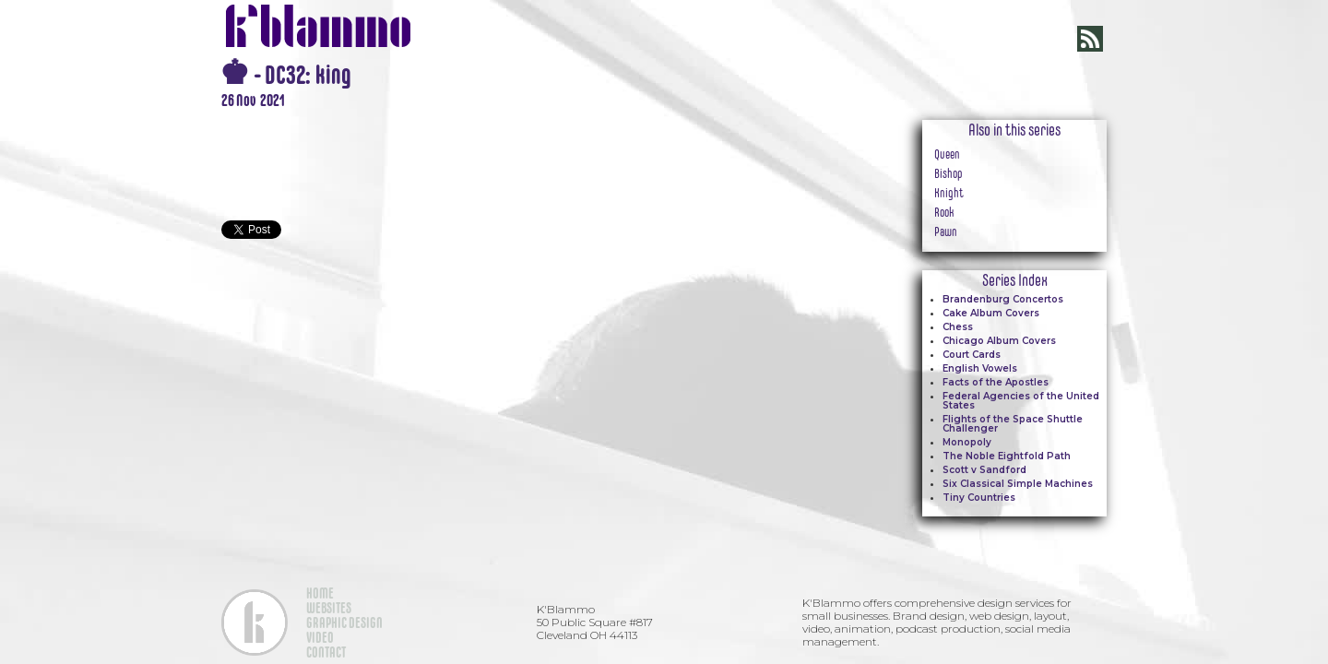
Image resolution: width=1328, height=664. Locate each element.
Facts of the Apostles (996, 382)
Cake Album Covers (991, 313)
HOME (320, 593)
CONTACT (326, 652)
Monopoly (967, 442)
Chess (958, 327)
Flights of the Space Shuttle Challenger (1013, 423)
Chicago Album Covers (999, 341)
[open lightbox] (534, 120)
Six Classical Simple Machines (1018, 484)
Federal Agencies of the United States (1021, 400)
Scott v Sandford (984, 470)
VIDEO (320, 637)
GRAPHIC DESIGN (344, 622)
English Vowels (980, 368)
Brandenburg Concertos (1003, 299)
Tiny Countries (979, 498)
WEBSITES (328, 607)
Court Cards (972, 355)
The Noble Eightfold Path (1007, 456)
